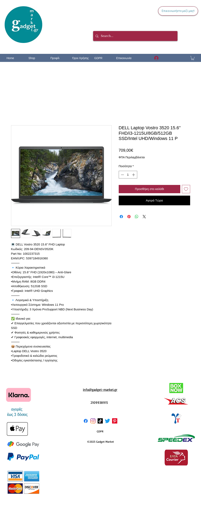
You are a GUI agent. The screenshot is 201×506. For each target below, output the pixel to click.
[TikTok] (100, 421)
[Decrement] (122, 174)
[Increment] (134, 174)
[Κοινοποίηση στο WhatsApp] (136, 216)
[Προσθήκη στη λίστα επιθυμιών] (186, 189)
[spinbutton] (128, 174)
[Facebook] (85, 421)
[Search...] (135, 36)
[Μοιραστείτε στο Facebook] (121, 216)
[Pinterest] (114, 421)
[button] (192, 58)
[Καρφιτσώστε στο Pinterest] (129, 216)
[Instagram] (93, 421)
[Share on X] (144, 216)
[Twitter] (107, 421)
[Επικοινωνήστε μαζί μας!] (178, 11)
